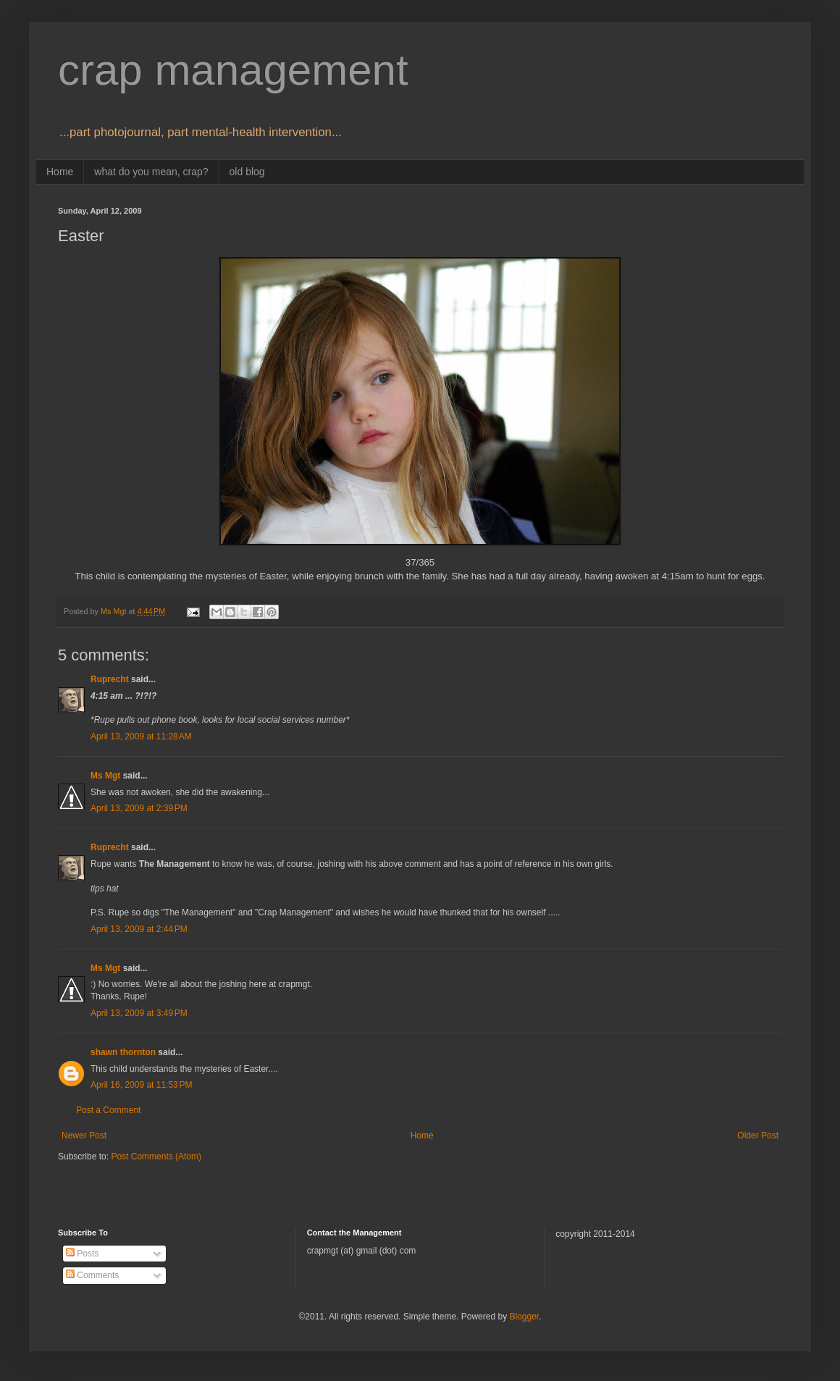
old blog (247, 171)
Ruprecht (110, 679)
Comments (92, 1275)
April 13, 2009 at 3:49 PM (139, 1013)
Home (59, 171)
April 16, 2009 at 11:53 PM (141, 1085)
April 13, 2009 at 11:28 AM (141, 736)
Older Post (757, 1135)
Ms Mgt (105, 776)
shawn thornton (123, 1052)
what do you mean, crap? (151, 171)
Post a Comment (108, 1110)
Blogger (524, 1316)
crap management (233, 70)
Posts (82, 1253)
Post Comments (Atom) (156, 1156)
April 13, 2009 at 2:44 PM (139, 929)
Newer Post (84, 1135)
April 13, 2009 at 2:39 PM (139, 808)
